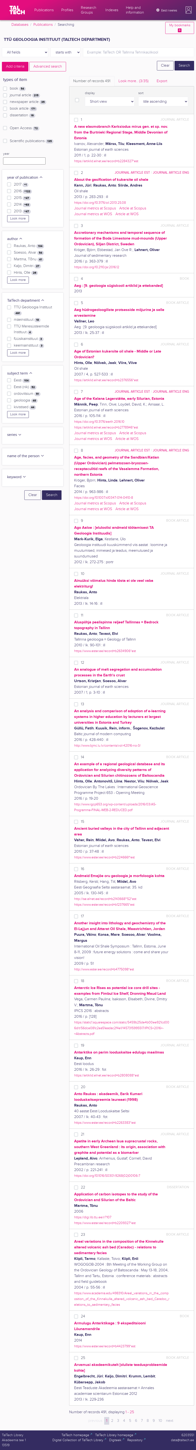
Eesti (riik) (25, 387)
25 (83, 1358)
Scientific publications (31, 141)
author (15, 239)
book (18, 88)
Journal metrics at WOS (93, 214)
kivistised (25, 407)
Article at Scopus (132, 208)
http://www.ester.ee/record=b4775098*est (104, 969)
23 (83, 1234)
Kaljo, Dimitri (27, 266)
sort (141, 93)
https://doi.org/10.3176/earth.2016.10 (99, 422)
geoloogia (26, 400)
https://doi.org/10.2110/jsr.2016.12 (96, 267)
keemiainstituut (29, 345)
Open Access (24, 128)
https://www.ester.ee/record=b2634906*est (105, 651)
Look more (18, 218)
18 (82, 981)
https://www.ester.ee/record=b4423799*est (104, 1346)
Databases (19, 24)
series (14, 435)
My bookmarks (179, 27)
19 (82, 1045)
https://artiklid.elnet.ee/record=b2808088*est (106, 1075)
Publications (43, 24)
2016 (23, 191)
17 (82, 916)
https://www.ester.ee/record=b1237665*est (104, 905)
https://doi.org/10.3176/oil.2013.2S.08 (100, 203)
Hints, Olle (26, 272)
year (6, 154)
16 (82, 869)
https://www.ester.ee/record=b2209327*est (105, 1223)
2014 (22, 204)
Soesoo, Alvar (29, 252)
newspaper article (28, 102)
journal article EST (132, 173)
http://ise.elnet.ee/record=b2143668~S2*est (105, 899)
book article (23, 108)
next (169, 1420)
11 (82, 615)
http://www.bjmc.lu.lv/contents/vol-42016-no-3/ (107, 746)
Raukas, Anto (29, 246)
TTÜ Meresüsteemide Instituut (31, 329)
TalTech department (26, 300)
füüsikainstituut (29, 339)
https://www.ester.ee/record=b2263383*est (105, 1123)
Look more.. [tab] (134, 81)
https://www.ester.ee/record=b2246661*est (104, 857)
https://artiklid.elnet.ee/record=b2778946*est (106, 427)
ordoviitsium (27, 393)
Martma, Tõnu (29, 259)
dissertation (22, 115)
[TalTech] (17, 10)
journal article (25, 95)
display (90, 93)
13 (82, 704)
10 (82, 574)
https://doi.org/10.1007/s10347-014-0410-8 (103, 498)
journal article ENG (171, 173)
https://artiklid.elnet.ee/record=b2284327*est (106, 161)
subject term (20, 373)
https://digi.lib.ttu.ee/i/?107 (92, 1217)
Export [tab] (162, 81)
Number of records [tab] (91, 81)
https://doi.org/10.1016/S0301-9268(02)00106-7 (107, 1176)
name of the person (25, 456)
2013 (22, 211)
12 (82, 662)
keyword (16, 477)
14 (82, 757)
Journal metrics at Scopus (95, 208)
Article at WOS (127, 214)
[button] (188, 10)
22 (83, 1187)
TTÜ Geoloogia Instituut (33, 310)
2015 (22, 198)
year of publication (25, 177)
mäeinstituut (27, 319)
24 (83, 1316)
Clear (165, 65)
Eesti (22, 380)
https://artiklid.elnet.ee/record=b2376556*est (106, 380)
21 (82, 1134)
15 (82, 821)
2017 (21, 184)
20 (83, 1087)
